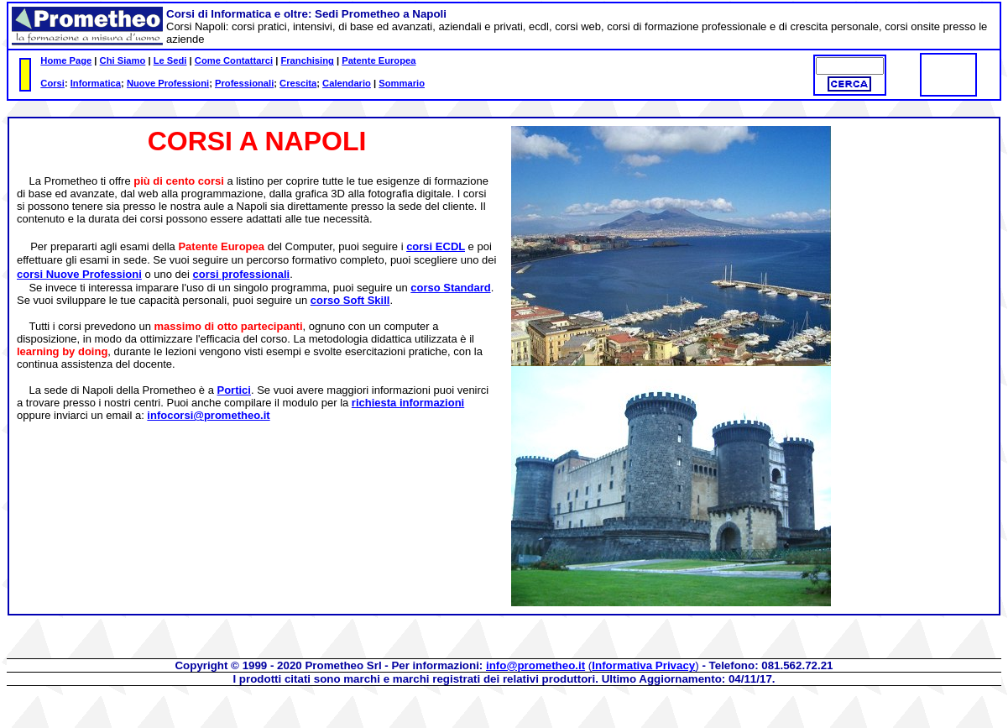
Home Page (65, 60)
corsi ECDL (435, 246)
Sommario (402, 83)
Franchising (306, 60)
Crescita (297, 83)
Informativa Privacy (643, 665)
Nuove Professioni (168, 83)
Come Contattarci (234, 60)
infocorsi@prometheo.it (208, 415)
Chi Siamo (123, 60)
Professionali (244, 83)
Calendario (346, 83)
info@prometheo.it (535, 665)
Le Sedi (170, 60)
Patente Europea (378, 60)
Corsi (52, 83)
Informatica (96, 83)
